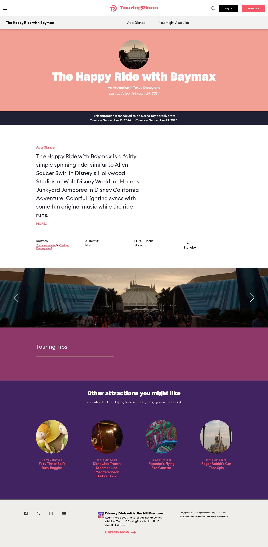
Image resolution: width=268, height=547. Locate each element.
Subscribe (253, 8)
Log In (228, 8)
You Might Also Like (174, 22)
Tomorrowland (46, 245)
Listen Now (121, 532)
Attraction (121, 87)
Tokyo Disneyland (146, 87)
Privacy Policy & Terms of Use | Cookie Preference (204, 516)
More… (41, 223)
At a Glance (136, 22)
